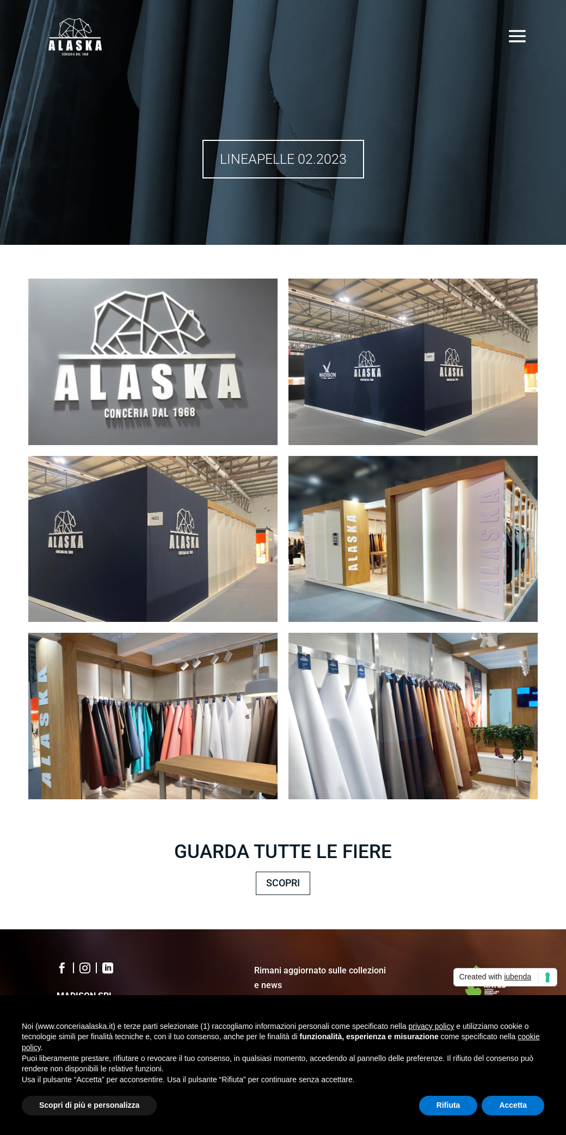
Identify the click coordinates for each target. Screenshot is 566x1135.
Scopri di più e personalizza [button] (89, 1105)
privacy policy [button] (431, 1026)
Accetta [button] (513, 1105)
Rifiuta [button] (448, 1105)
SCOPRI (283, 883)
